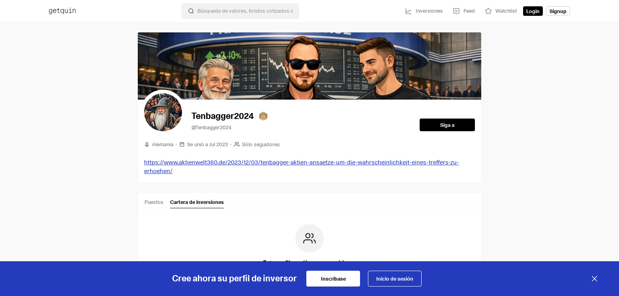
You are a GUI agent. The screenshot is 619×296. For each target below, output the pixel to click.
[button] (163, 112)
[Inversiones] (424, 11)
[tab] (154, 203)
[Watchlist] (500, 11)
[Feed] (463, 11)
